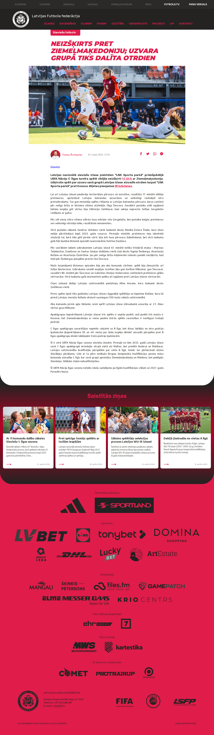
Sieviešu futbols (64, 32)
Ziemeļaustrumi (118, 4)
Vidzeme (42, 4)
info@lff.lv (59, 705)
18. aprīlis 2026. (81, 464)
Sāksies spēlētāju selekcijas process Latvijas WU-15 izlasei (131, 440)
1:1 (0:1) (127, 178)
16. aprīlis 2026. (133, 464)
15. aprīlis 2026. (186, 464)
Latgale (90, 4)
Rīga (145, 4)
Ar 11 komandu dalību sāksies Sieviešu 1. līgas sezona (25, 440)
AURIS (193, 723)
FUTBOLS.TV (172, 4)
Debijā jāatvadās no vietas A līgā (186, 438)
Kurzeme (17, 4)
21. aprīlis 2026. (28, 464)
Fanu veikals (198, 4)
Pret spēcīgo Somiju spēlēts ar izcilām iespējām (79, 440)
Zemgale (65, 4)
